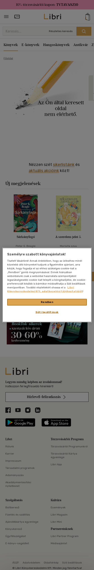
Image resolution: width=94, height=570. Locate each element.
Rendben (47, 302)
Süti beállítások (47, 312)
